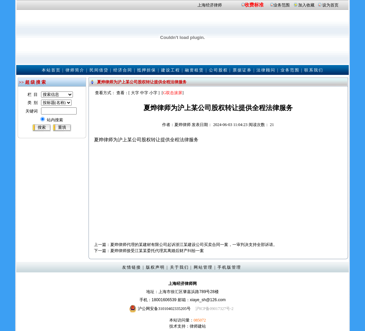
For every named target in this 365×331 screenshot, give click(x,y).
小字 (153, 92)
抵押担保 (146, 70)
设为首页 (330, 5)
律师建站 (198, 326)
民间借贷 (99, 70)
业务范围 (281, 5)
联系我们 (313, 70)
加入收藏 (306, 5)
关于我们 (179, 267)
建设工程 (170, 70)
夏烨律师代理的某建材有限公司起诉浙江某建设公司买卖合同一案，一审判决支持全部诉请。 (193, 244)
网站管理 (203, 267)
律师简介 (74, 70)
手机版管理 (229, 267)
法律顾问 (265, 70)
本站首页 (51, 70)
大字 (135, 92)
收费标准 (254, 4)
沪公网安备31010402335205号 (164, 308)
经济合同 (122, 70)
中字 (144, 92)
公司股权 (218, 70)
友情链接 (131, 267)
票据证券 (242, 70)
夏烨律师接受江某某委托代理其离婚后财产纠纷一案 (157, 250)
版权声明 (155, 267)
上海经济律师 (209, 5)
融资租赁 (194, 70)
